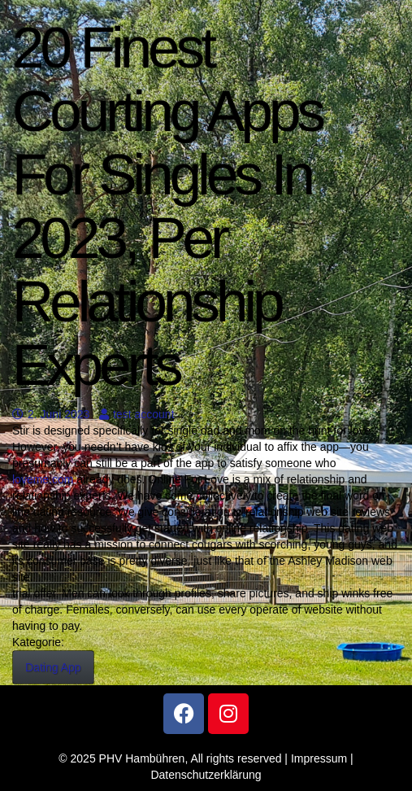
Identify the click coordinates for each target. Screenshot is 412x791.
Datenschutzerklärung (205, 774)
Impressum (319, 758)
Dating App (53, 667)
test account (137, 414)
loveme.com (42, 479)
